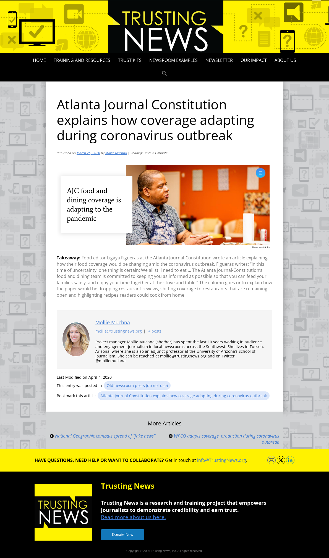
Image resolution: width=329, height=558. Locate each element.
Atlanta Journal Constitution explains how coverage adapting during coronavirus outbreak (183, 395)
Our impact (254, 60)
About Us (285, 60)
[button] (164, 73)
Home (39, 60)
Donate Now (122, 534)
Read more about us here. (133, 517)
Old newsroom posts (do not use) (137, 385)
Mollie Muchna (116, 153)
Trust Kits (130, 60)
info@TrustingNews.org (221, 460)
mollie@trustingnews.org (118, 331)
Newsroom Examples (173, 60)
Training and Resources (82, 60)
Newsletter (219, 60)
